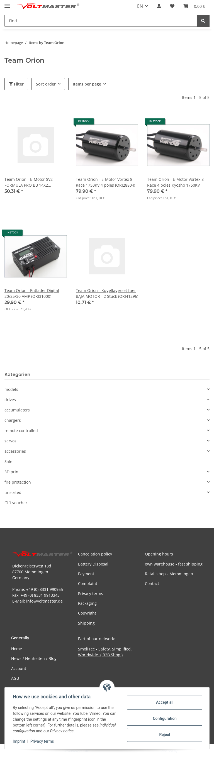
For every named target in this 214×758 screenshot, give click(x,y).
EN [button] (140, 6)
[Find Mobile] (100, 21)
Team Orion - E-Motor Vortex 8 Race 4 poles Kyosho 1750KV (175, 182)
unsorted (12, 492)
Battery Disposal (93, 564)
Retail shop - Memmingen (169, 573)
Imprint (20, 741)
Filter (16, 84)
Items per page (87, 84)
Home (16, 648)
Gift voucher (15, 502)
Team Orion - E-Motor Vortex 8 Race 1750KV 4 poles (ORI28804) (105, 182)
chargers (12, 420)
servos (10, 440)
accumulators (17, 410)
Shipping (86, 623)
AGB (15, 678)
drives (10, 399)
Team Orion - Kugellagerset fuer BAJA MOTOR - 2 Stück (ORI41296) (107, 293)
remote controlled (21, 430)
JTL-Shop (185, 751)
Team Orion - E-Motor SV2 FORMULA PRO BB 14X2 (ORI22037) (28, 182)
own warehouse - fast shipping (174, 564)
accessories (15, 451)
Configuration (164, 718)
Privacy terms (43, 741)
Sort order (46, 84)
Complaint (87, 583)
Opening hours (159, 554)
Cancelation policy (95, 554)
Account (18, 668)
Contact (152, 583)
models (11, 389)
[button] (159, 6)
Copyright (87, 613)
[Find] (203, 21)
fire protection (17, 482)
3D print (12, 471)
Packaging (87, 603)
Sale (8, 461)
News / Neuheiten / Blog (34, 658)
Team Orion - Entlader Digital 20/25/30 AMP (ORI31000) (31, 293)
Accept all (163, 702)
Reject (163, 734)
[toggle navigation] (7, 3)
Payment (86, 573)
